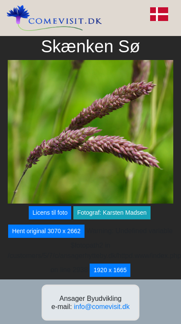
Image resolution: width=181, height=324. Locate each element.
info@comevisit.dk (102, 306)
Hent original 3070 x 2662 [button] (46, 231)
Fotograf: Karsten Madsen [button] (112, 212)
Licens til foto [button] (50, 212)
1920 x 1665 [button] (110, 270)
